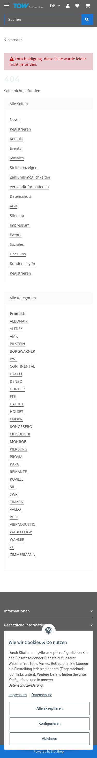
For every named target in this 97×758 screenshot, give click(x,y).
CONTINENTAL (22, 366)
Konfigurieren (50, 723)
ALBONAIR (19, 321)
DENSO (16, 381)
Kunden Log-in (22, 263)
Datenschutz (21, 196)
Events (15, 148)
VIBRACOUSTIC (22, 524)
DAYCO (16, 373)
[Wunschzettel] (77, 6)
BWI (13, 358)
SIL (12, 486)
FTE (13, 396)
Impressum (19, 225)
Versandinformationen (29, 186)
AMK (14, 336)
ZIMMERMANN (22, 554)
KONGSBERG (21, 426)
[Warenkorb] (88, 6)
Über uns (18, 253)
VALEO (15, 509)
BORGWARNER (22, 351)
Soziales (17, 157)
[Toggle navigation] (6, 3)
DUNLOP (17, 388)
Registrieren (20, 129)
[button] (67, 6)
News (14, 119)
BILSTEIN (17, 343)
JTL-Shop (57, 751)
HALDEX (16, 403)
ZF (12, 546)
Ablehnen (49, 738)
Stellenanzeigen (24, 167)
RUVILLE (17, 479)
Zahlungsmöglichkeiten (30, 177)
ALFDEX (16, 328)
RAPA (14, 464)
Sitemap (17, 215)
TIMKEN (17, 501)
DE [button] (52, 6)
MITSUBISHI (20, 434)
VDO (13, 516)
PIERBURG (18, 449)
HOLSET (16, 411)
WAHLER (17, 539)
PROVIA (16, 456)
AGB (13, 205)
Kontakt (16, 138)
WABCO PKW (21, 531)
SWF (13, 494)
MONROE (18, 441)
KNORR (16, 418)
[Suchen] (42, 19)
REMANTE (18, 471)
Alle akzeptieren (49, 708)
